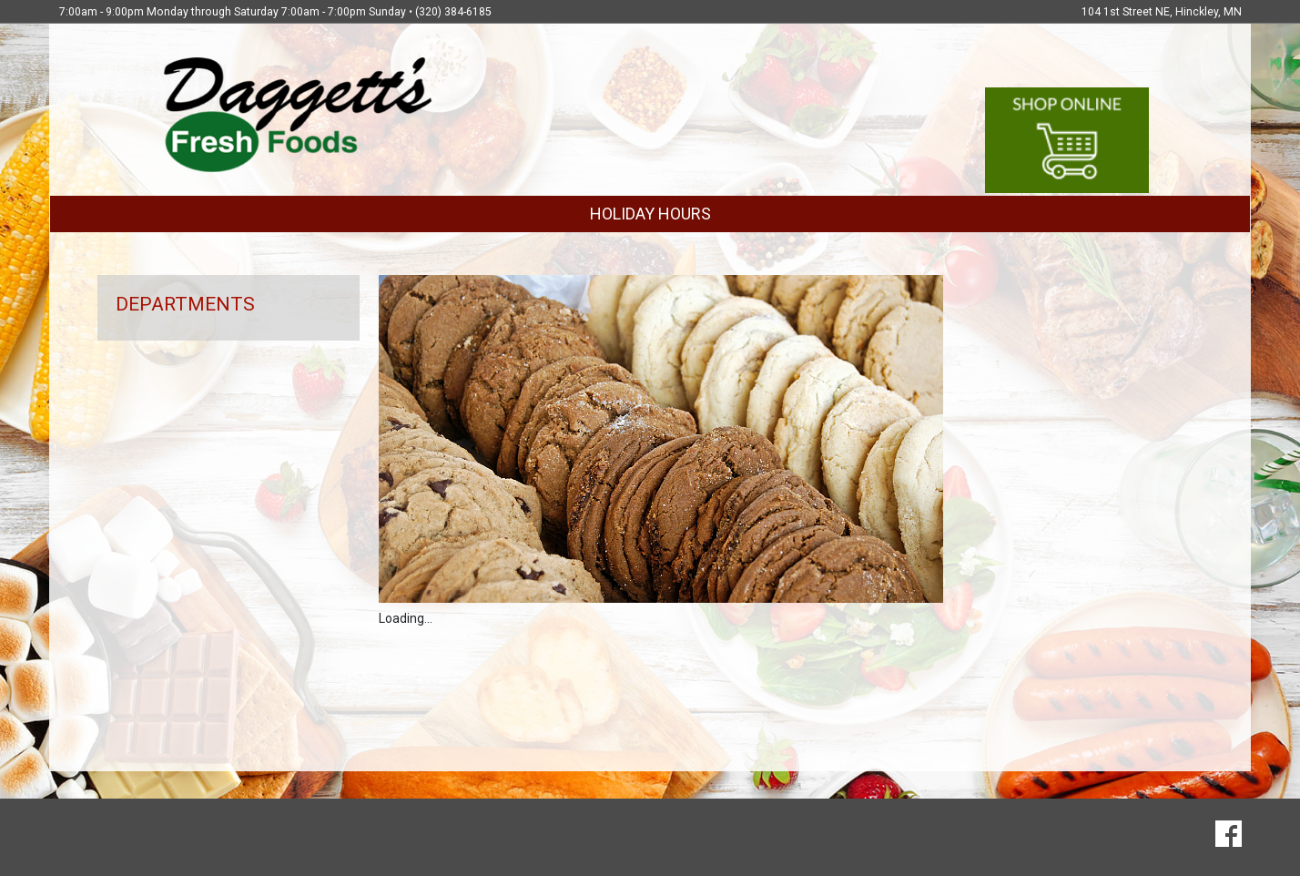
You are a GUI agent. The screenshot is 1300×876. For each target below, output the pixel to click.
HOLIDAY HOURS (650, 213)
